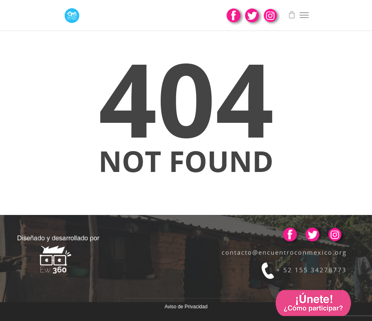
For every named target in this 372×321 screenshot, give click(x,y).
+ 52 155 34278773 (304, 270)
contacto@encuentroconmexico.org (284, 252)
